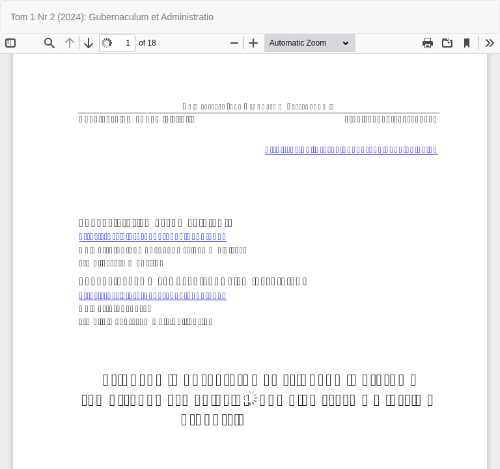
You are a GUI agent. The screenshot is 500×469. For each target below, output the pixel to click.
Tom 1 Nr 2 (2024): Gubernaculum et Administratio (112, 17)
